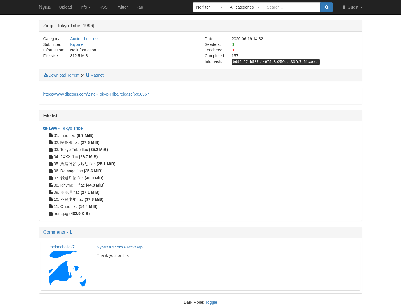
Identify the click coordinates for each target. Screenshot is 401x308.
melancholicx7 (62, 247)
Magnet (94, 75)
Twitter (122, 7)
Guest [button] (351, 7)
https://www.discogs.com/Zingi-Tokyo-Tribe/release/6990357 (96, 94)
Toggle (211, 302)
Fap (139, 7)
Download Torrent (61, 75)
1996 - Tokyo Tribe (63, 128)
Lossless (91, 38)
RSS (103, 7)
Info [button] (85, 7)
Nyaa (45, 7)
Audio (75, 38)
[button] (209, 7)
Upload (65, 7)
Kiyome (76, 44)
